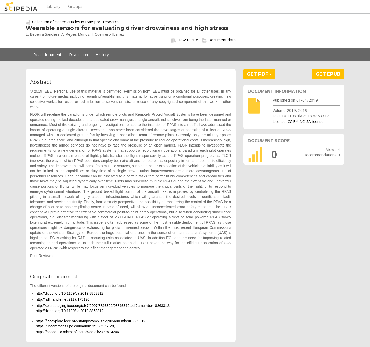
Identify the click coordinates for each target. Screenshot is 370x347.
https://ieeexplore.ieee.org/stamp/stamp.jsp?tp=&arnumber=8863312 (90, 321)
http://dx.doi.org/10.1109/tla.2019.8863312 (69, 293)
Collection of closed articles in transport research (75, 21)
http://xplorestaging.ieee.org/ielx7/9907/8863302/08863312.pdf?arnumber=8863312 (102, 306)
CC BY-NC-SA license (306, 121)
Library (53, 6)
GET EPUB (328, 74)
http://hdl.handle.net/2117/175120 (62, 299)
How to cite (184, 40)
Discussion (78, 54)
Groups (75, 6)
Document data (219, 40)
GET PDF (259, 74)
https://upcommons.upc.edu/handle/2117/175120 (75, 326)
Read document (47, 54)
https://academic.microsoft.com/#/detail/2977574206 (77, 332)
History (102, 54)
